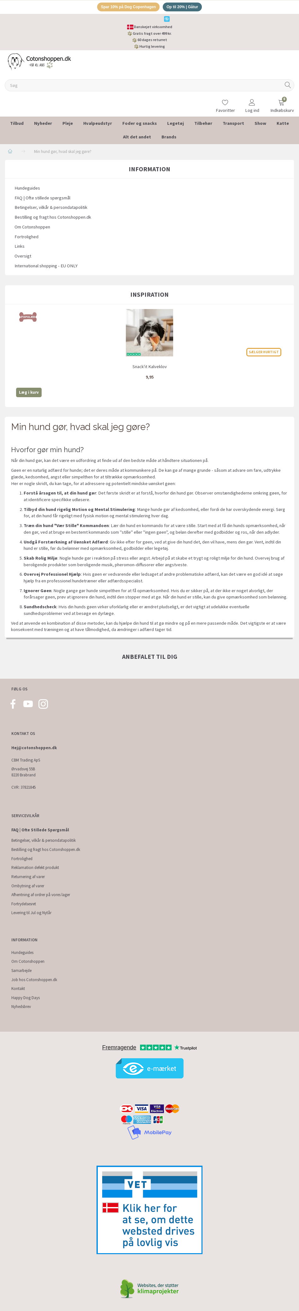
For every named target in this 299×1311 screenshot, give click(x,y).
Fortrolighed (26, 237)
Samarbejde (21, 970)
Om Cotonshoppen (32, 228)
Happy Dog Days (25, 997)
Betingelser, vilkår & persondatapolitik (51, 208)
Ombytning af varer (27, 886)
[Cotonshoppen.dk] (39, 62)
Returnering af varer (28, 876)
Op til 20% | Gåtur (185, 7)
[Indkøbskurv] (281, 102)
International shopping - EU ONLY (46, 267)
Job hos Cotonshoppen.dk (34, 979)
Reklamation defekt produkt (35, 867)
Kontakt (18, 988)
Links (20, 247)
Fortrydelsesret (23, 904)
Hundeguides (27, 189)
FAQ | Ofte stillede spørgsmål (42, 199)
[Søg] (288, 86)
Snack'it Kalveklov (149, 367)
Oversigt (23, 257)
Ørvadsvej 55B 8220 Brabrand (23, 772)
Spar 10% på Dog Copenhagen (126, 7)
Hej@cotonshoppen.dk (34, 747)
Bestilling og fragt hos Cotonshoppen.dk (53, 218)
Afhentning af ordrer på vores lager (40, 894)
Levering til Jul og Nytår (31, 912)
